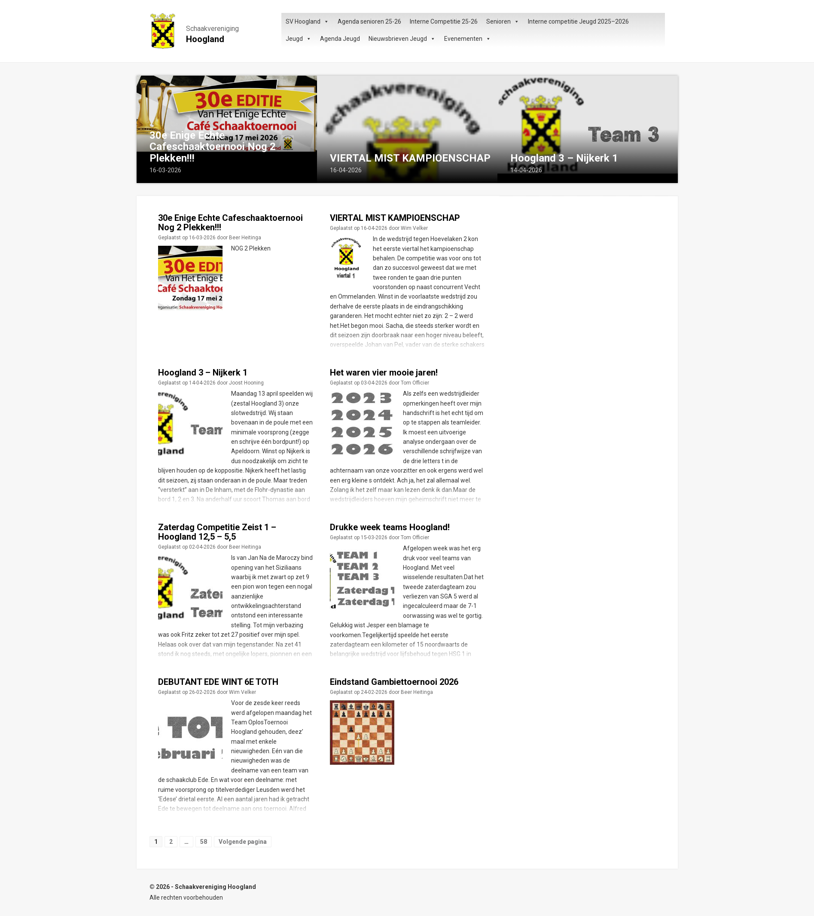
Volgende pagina (243, 841)
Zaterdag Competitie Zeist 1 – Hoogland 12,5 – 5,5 (217, 532)
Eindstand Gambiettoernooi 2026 (394, 682)
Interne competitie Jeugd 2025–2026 (578, 21)
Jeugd (298, 38)
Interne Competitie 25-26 (444, 21)
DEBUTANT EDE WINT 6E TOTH (218, 682)
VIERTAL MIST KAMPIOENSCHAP (410, 158)
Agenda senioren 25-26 (369, 21)
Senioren (502, 21)
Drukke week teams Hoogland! (390, 527)
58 (203, 841)
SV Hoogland (307, 21)
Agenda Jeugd (340, 38)
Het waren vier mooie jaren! (384, 372)
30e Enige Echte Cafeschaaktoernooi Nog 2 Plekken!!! (212, 146)
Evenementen (467, 38)
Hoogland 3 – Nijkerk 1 (564, 158)
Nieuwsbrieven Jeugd (402, 38)
